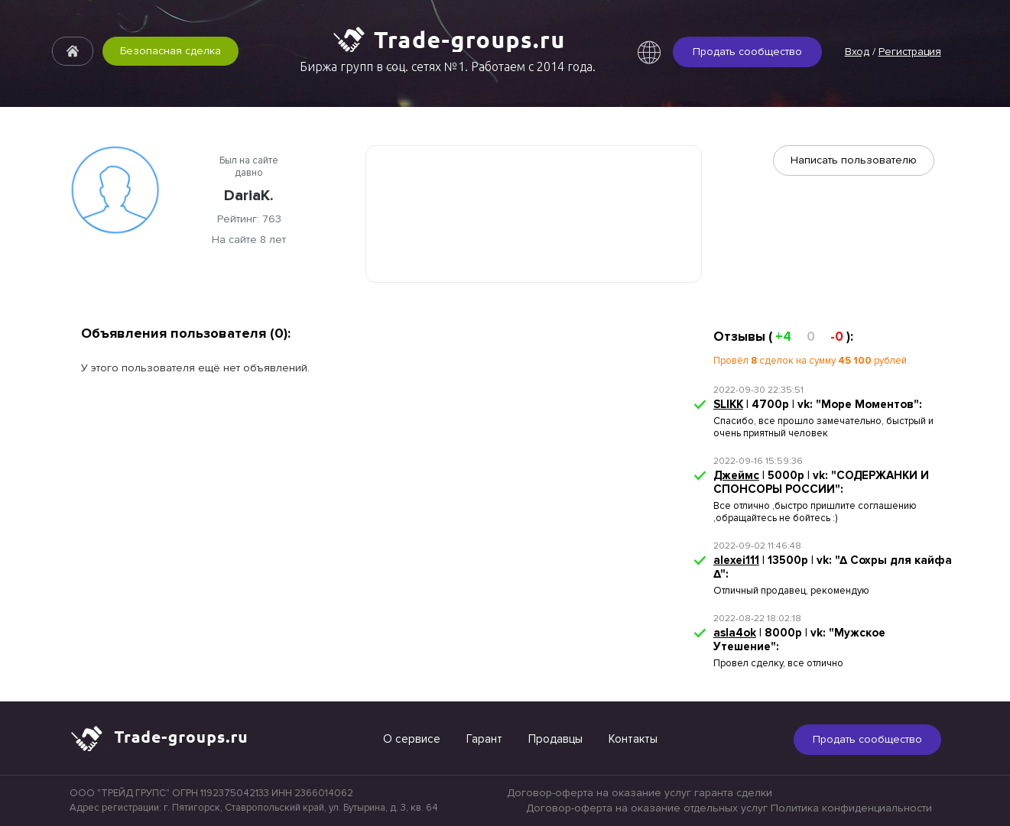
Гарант (484, 739)
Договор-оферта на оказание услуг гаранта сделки (639, 792)
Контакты (633, 739)
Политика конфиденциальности (851, 808)
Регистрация (909, 51)
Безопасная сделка (170, 50)
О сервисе (411, 739)
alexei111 (736, 560)
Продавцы (555, 739)
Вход (857, 51)
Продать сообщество (747, 51)
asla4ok (734, 633)
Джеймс (736, 475)
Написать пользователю (854, 160)
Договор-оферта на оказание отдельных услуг (647, 808)
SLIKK (728, 404)
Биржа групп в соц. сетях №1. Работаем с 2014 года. (448, 66)
